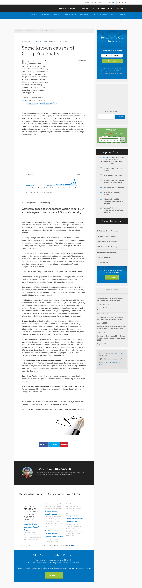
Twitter (54, 444)
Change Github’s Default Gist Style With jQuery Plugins (74, 518)
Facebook (44, 444)
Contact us (112, 277)
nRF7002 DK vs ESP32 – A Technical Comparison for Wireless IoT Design (110, 318)
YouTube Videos (79, 546)
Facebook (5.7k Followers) (107, 241)
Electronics (45, 14)
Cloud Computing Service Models (113, 169)
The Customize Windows (25, 8)
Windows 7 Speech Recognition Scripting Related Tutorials (114, 210)
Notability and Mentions (111, 362)
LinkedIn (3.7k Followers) (107, 247)
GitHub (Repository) (105, 257)
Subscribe (112, 61)
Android (123, 14)
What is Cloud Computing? (113, 175)
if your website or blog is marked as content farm (40, 101)
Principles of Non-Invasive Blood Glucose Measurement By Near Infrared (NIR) (111, 327)
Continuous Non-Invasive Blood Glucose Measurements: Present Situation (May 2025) (111, 338)
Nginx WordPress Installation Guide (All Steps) (32, 527)
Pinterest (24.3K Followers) (107, 231)
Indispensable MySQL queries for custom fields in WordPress (113, 201)
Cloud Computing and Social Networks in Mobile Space (114, 181)
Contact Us (111, 2)
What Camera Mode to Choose (112, 193)
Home (87, 2)
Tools (100, 2)
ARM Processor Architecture (114, 187)
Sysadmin (32, 14)
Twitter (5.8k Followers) (106, 236)
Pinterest (64, 444)
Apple (113, 14)
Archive (94, 2)
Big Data (57, 14)
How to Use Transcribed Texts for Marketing (109, 309)
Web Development (100, 14)
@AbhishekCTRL (68, 474)
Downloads (84, 14)
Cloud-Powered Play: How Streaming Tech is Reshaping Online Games (110, 299)
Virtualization (70, 14)
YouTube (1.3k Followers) (107, 252)
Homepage (106, 157)
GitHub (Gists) (103, 263)
